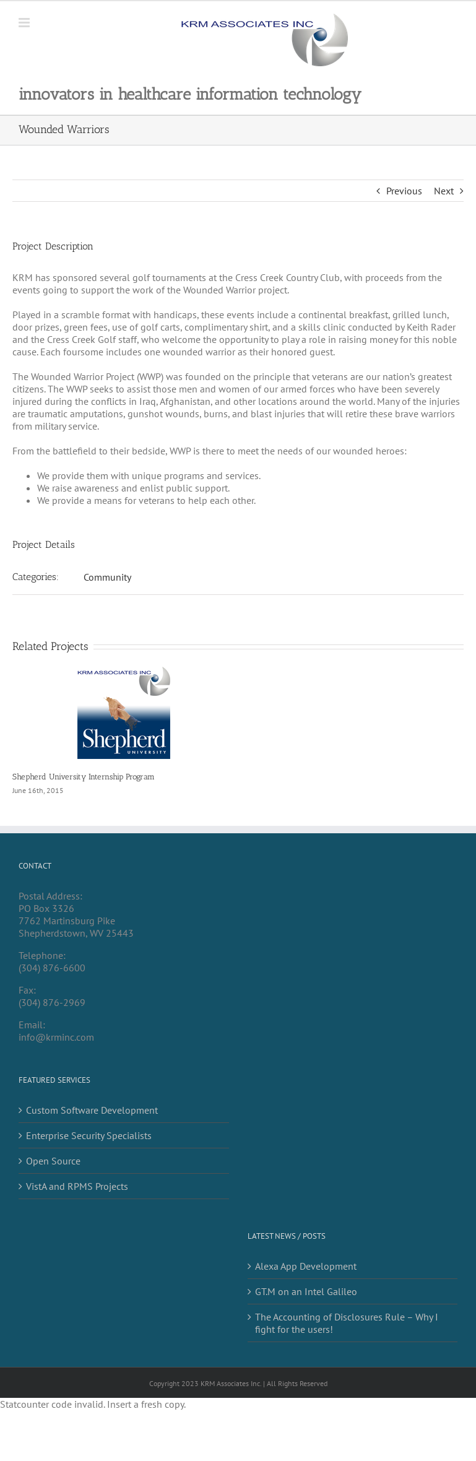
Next (444, 190)
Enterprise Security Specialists (89, 1135)
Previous (404, 190)
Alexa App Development (306, 1266)
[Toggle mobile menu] (25, 22)
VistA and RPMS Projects (77, 1186)
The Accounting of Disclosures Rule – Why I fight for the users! (346, 1323)
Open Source (53, 1161)
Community (107, 577)
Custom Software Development (92, 1110)
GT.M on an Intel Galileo (306, 1291)
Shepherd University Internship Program (83, 776)
